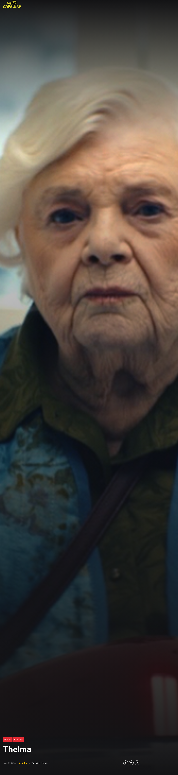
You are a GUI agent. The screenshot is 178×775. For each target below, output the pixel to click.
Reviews (18, 739)
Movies (7, 739)
